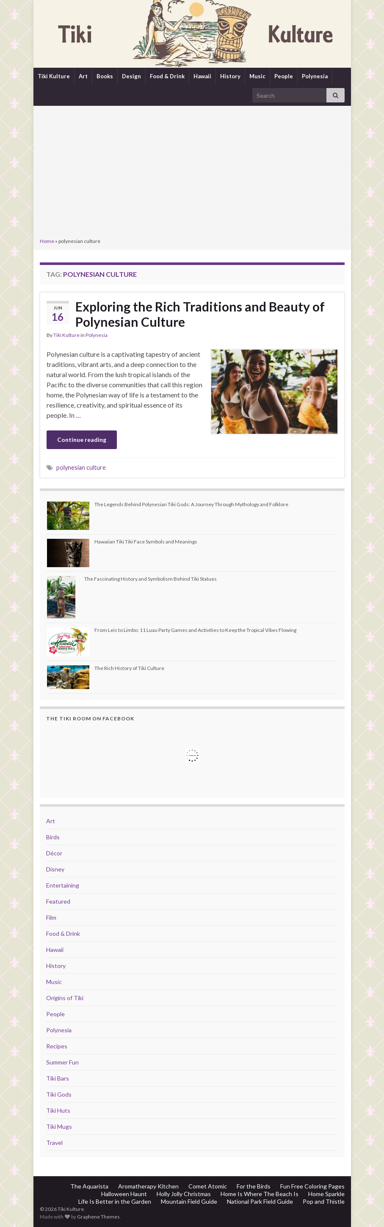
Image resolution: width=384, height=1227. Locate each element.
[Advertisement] (192, 172)
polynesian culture (81, 467)
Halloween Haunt (124, 1193)
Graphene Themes (98, 1216)
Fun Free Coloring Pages (312, 1186)
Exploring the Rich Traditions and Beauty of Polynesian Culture (200, 314)
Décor (54, 853)
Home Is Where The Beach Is (259, 1193)
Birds (53, 837)
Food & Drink (167, 76)
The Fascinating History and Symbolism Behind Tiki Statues (150, 579)
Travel (54, 1142)
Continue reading (81, 439)
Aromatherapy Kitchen (148, 1186)
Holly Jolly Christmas (184, 1193)
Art (83, 76)
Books (105, 76)
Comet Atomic (207, 1186)
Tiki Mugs (59, 1126)
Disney (55, 869)
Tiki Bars (57, 1078)
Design (131, 76)
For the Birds (254, 1186)
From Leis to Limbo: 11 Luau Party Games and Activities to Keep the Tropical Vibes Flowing (195, 630)
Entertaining (62, 885)
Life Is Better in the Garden (114, 1201)
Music (257, 76)
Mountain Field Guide (189, 1201)
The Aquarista (89, 1186)
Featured (58, 901)
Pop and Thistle (324, 1201)
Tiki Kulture (54, 76)
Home (47, 241)
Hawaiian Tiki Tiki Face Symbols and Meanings (145, 541)
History (230, 76)
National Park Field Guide (260, 1201)
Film (51, 917)
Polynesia (315, 76)
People (283, 76)
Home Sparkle (326, 1193)
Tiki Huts (58, 1110)
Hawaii (202, 76)
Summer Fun (62, 1062)
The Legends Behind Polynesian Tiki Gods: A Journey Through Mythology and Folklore (191, 504)
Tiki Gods (59, 1094)
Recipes (56, 1046)
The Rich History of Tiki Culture (129, 668)
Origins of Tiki (64, 997)
